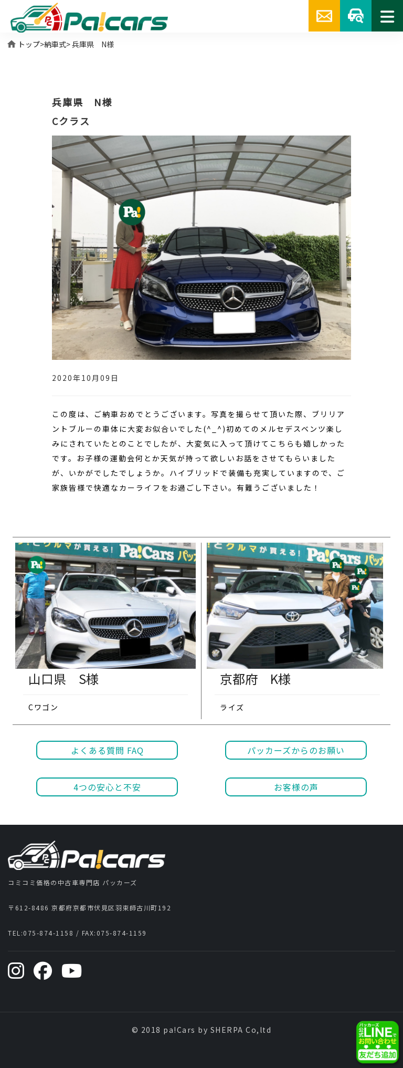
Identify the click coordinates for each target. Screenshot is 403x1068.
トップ (29, 44)
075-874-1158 (48, 932)
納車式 (55, 44)
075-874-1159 (122, 932)
